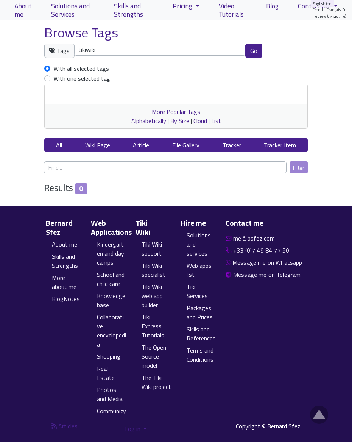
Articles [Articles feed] (64, 426)
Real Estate (106, 373)
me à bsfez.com (254, 238)
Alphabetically (148, 120)
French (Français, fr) (329, 9)
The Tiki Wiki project (156, 382)
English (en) (322, 3)
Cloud (200, 120)
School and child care (111, 279)
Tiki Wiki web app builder (152, 295)
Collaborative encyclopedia (111, 330)
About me (64, 244)
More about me (64, 282)
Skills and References (201, 334)
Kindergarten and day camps (110, 253)
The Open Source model (154, 356)
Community (111, 410)
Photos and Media (110, 394)
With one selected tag (81, 78)
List (216, 120)
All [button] (59, 145)
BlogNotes (66, 298)
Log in (133, 428)
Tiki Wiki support (152, 249)
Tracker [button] (232, 145)
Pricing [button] (183, 6)
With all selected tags (81, 68)
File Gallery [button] (185, 145)
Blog (272, 6)
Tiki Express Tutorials (153, 326)
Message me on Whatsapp (267, 262)
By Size (179, 120)
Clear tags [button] (289, 50)
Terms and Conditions (200, 355)
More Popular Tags (176, 111)
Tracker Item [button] (280, 145)
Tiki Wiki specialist (153, 270)
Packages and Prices (200, 312)
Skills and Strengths (65, 261)
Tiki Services (197, 291)
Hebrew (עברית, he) (329, 16)
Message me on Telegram (267, 274)
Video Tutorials (231, 10)
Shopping (108, 356)
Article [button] (141, 145)
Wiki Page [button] (97, 145)
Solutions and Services (70, 10)
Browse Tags (81, 32)
